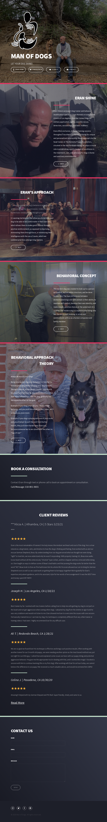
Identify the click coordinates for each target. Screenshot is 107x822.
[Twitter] (18, 808)
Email (13, 749)
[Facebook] (24, 808)
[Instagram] (13, 808)
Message (14, 761)
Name (12, 738)
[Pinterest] (30, 808)
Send (16, 787)
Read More (17, 703)
